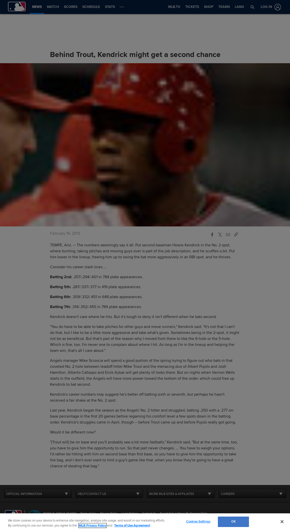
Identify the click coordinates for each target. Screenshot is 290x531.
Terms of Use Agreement (132, 526)
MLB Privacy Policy (92, 526)
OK (233, 522)
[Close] (282, 521)
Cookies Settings (198, 522)
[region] (145, 522)
